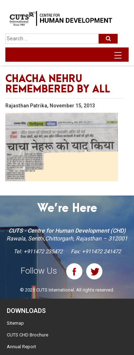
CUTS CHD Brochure (27, 335)
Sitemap (15, 323)
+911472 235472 (43, 251)
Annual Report (21, 346)
